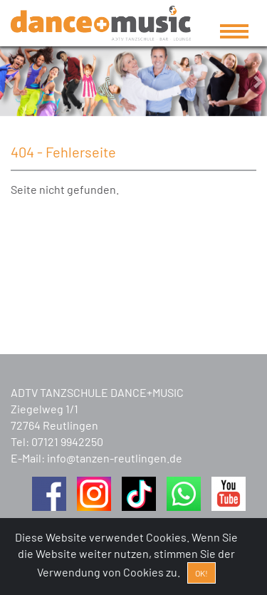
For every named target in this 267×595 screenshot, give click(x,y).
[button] (20, 81)
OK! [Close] (201, 573)
